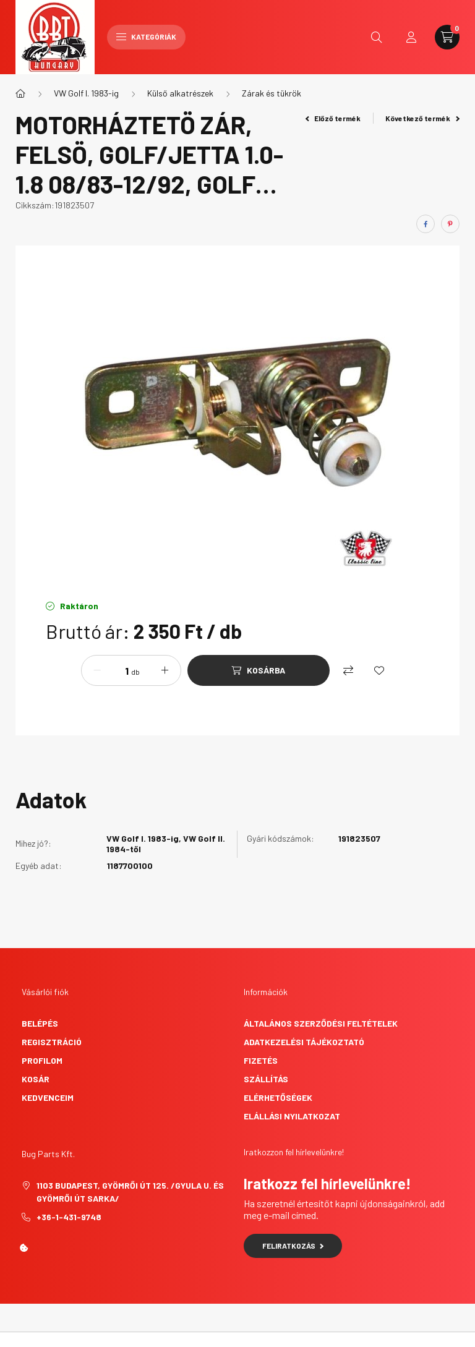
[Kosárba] (258, 670)
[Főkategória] (20, 93)
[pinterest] (450, 224)
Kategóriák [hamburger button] (146, 36)
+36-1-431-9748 (68, 1217)
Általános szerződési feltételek (321, 1023)
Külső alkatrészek (180, 93)
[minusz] (97, 670)
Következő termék (422, 118)
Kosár (35, 1079)
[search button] (376, 37)
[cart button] (447, 37)
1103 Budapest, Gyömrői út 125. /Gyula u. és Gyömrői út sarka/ (130, 1192)
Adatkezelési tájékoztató (304, 1042)
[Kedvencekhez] (379, 670)
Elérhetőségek (278, 1097)
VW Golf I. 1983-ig (86, 93)
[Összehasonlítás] (348, 670)
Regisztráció (52, 1042)
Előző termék (333, 118)
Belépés (40, 1023)
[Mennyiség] (117, 670)
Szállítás (266, 1079)
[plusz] (165, 670)
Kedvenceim (48, 1097)
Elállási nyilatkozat (292, 1116)
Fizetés (261, 1060)
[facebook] (425, 224)
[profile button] (411, 37)
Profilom (42, 1060)
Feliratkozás (292, 1245)
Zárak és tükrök (271, 93)
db (135, 671)
